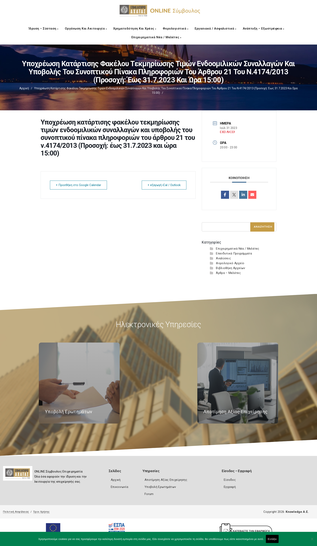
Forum (149, 494)
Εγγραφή (230, 487)
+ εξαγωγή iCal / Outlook (164, 185)
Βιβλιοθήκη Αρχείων (230, 268)
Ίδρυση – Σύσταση (43, 28)
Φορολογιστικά (175, 28)
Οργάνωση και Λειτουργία (86, 28)
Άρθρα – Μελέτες (228, 273)
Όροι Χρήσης (41, 511)
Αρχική (24, 88)
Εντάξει (272, 539)
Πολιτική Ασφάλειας (16, 511)
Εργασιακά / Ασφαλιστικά (215, 28)
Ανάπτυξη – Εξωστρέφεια (263, 28)
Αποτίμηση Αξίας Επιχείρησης (166, 480)
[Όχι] (312, 541)
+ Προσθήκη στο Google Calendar (78, 185)
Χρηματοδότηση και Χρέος (134, 28)
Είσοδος (230, 480)
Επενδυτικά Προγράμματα (234, 253)
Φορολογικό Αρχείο (230, 263)
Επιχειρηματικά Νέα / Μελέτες (156, 37)
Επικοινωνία (119, 487)
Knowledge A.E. (297, 512)
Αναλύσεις (223, 258)
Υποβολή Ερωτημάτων (160, 487)
